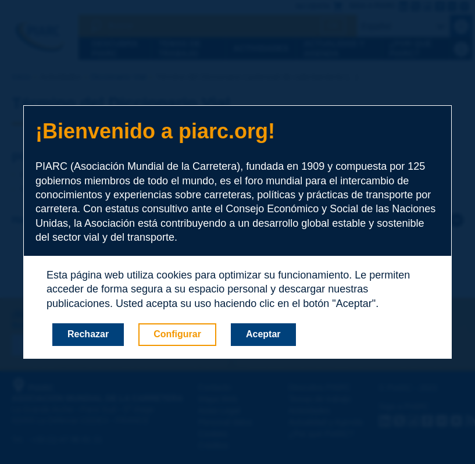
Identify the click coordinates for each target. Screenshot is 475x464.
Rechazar (88, 334)
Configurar (177, 334)
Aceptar (263, 334)
